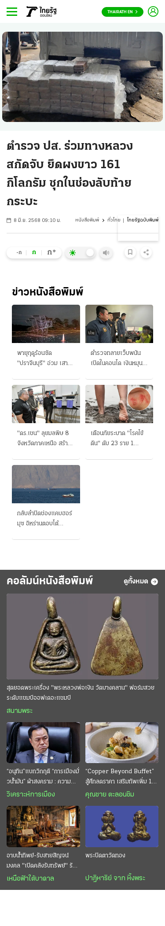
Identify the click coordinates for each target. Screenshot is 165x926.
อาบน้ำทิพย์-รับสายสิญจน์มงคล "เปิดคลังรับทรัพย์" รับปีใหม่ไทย (43, 861)
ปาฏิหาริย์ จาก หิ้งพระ (115, 878)
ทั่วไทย (114, 220)
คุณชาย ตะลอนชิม (109, 794)
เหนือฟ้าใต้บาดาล (30, 878)
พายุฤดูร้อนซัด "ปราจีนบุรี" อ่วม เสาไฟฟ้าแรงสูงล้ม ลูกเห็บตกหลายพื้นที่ (44, 359)
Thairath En (122, 12)
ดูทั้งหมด (141, 582)
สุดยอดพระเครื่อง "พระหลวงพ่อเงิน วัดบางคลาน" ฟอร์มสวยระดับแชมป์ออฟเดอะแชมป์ (80, 693)
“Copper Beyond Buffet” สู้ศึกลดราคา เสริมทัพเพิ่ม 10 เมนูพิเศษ (120, 777)
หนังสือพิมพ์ (87, 220)
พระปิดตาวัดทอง (105, 855)
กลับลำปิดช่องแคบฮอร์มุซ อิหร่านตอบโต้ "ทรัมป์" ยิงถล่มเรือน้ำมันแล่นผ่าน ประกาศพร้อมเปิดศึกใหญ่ (44, 519)
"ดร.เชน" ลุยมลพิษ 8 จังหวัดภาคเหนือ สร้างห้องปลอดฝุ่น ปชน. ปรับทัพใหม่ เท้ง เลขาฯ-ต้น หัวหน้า (45, 439)
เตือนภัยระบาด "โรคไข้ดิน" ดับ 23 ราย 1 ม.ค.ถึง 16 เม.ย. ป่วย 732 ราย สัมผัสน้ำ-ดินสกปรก (117, 439)
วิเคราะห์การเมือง (31, 794)
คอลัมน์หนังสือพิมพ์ (50, 581)
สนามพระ (20, 711)
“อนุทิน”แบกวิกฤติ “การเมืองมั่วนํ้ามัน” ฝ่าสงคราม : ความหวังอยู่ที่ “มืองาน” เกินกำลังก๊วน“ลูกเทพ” (43, 777)
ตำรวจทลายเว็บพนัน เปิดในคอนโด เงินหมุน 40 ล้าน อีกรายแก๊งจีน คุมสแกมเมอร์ (118, 359)
